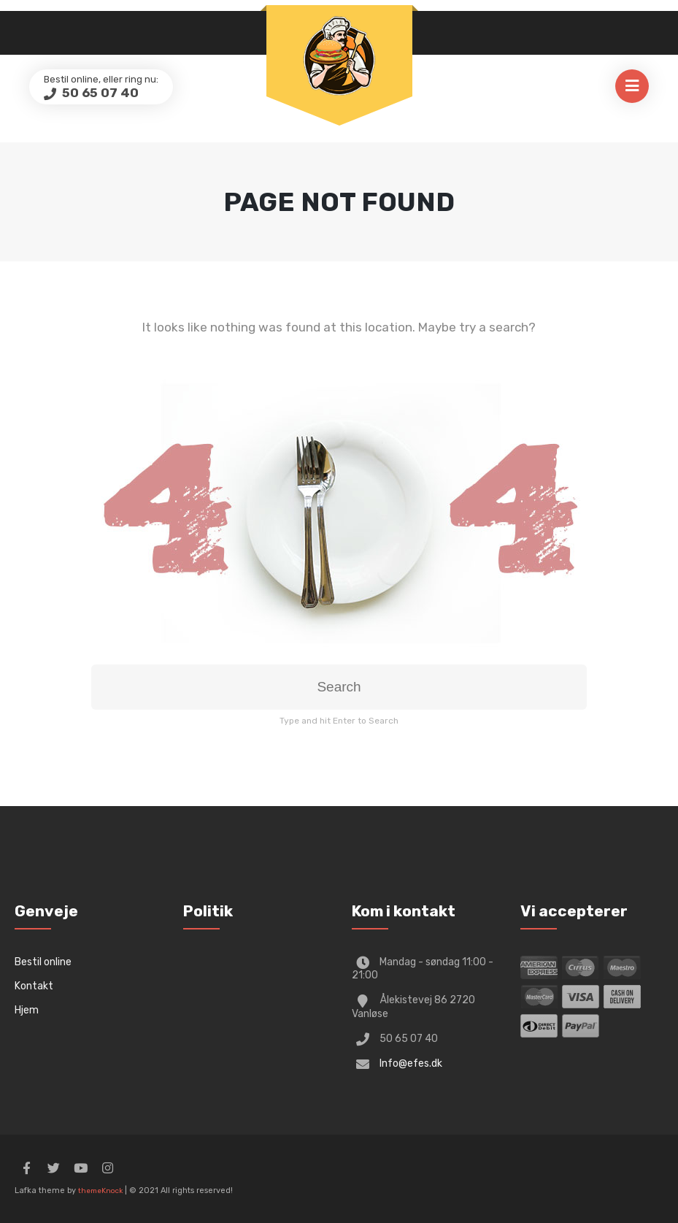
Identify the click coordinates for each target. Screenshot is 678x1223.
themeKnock (100, 1190)
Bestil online (43, 962)
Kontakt (34, 986)
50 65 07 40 (99, 92)
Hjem (27, 1010)
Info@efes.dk (411, 1063)
